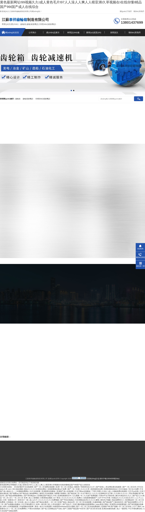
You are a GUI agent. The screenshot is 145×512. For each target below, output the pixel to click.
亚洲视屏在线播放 (49, 491)
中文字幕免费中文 (28, 504)
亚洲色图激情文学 (65, 496)
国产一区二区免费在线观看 (44, 487)
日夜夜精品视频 (46, 498)
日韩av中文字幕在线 (107, 496)
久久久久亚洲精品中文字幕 (102, 493)
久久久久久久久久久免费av (72, 498)
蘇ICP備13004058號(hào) (109, 479)
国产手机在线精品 (67, 500)
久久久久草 (85, 489)
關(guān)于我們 (125, 11)
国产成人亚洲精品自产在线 (51, 509)
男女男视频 (133, 493)
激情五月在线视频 (47, 493)
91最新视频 (97, 502)
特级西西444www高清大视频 (64, 506)
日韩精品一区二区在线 (15, 502)
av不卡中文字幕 (104, 498)
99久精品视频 (17, 489)
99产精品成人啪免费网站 (29, 493)
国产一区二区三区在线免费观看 (88, 506)
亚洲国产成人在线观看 (65, 491)
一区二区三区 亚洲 (20, 498)
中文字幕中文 (86, 493)
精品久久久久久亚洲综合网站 (35, 489)
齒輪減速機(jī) (28, 99)
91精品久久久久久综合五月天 (123, 498)
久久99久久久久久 (121, 493)
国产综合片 (67, 504)
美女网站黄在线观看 (114, 487)
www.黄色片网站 (102, 504)
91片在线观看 (35, 491)
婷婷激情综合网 (97, 489)
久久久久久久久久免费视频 (49, 500)
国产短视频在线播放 (12, 504)
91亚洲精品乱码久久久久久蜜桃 (87, 500)
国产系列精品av (30, 496)
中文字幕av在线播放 (83, 491)
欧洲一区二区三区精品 (64, 487)
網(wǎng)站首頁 (12, 33)
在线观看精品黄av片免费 (57, 489)
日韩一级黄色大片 (10, 500)
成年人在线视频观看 (11, 506)
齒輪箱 (17, 99)
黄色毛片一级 (23, 500)
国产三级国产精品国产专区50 (74, 509)
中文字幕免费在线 (135, 509)
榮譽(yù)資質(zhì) (93, 33)
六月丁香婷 (136, 506)
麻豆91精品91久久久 (124, 496)
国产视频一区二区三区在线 (121, 506)
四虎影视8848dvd (111, 489)
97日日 (140, 487)
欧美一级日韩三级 (43, 504)
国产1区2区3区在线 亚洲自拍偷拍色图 (101, 509)
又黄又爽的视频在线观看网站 (84, 504)
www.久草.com (6, 489)
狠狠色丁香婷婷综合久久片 (84, 487)
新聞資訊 (114, 33)
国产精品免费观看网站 (14, 496)
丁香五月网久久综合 (99, 491)
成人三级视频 (34, 498)
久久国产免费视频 (91, 496)
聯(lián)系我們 (139, 11)
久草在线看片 (56, 504)
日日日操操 (123, 489)
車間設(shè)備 (73, 33)
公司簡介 (32, 33)
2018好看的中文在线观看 (23, 487)
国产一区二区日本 (130, 487)
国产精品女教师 (42, 502)
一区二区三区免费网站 (18, 509)
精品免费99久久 (118, 500)
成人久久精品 (30, 502)
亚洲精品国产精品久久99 (47, 496)
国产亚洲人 (100, 487)
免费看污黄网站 (60, 493)
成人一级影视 (122, 509)
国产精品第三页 (74, 493)
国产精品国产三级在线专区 (113, 502)
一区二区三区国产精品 (58, 502)
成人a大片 (33, 500)
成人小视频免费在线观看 (117, 491)
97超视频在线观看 (27, 506)
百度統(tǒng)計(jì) (93, 479)
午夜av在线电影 (34, 509)
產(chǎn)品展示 (52, 33)
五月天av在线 (133, 491)
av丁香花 (57, 498)
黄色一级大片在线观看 (43, 506)
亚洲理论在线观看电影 (118, 504)
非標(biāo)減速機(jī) (42, 99)
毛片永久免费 (133, 489)
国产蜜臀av (14, 493)
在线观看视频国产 (90, 498)
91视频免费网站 (23, 491)
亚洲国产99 (105, 506)
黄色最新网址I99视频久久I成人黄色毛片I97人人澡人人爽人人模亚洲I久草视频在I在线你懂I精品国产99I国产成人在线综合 (45, 485)
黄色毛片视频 (105, 500)
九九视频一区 (77, 496)
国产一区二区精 (74, 489)
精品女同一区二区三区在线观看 (80, 502)
